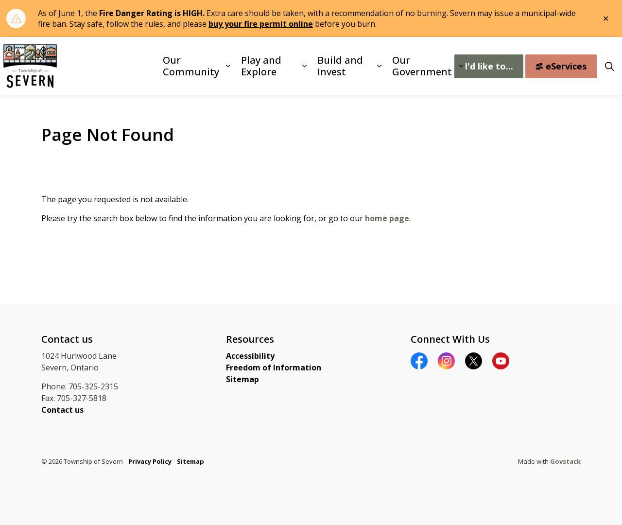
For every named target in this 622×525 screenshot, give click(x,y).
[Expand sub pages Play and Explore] (304, 66)
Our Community (191, 65)
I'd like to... (489, 66)
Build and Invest (340, 65)
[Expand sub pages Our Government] (460, 66)
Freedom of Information (273, 367)
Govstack (565, 461)
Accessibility (250, 355)
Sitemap (242, 379)
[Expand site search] (609, 66)
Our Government (422, 65)
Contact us (62, 409)
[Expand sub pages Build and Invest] (379, 66)
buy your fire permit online (260, 23)
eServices (561, 66)
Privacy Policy (150, 461)
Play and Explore (261, 65)
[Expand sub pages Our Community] (228, 66)
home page (387, 218)
